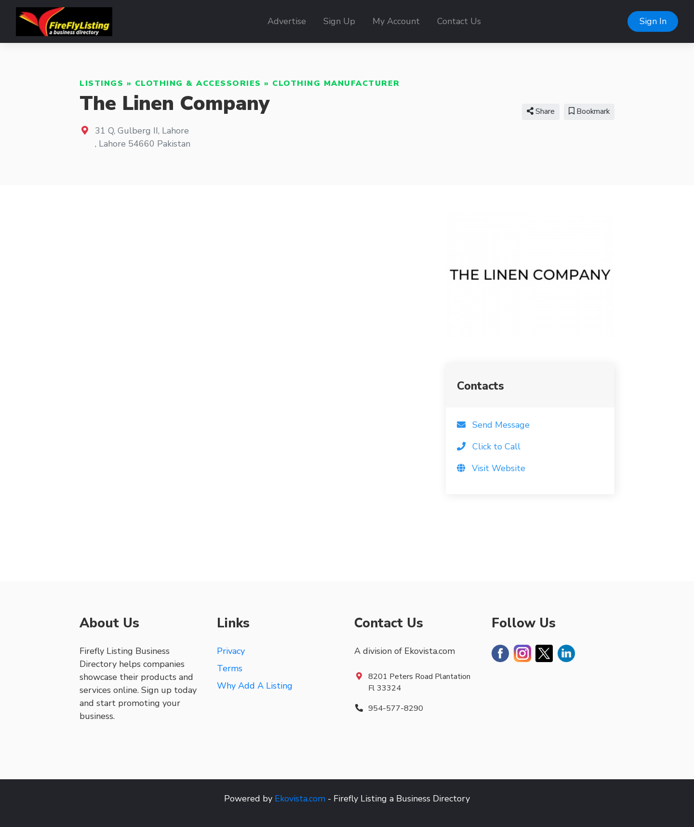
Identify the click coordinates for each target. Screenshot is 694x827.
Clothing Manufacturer (336, 83)
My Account (396, 21)
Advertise (286, 21)
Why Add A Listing (255, 685)
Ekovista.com (300, 798)
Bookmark (589, 111)
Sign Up (339, 21)
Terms (229, 668)
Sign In (653, 21)
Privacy (231, 651)
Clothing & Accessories (198, 83)
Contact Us (459, 21)
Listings (101, 83)
